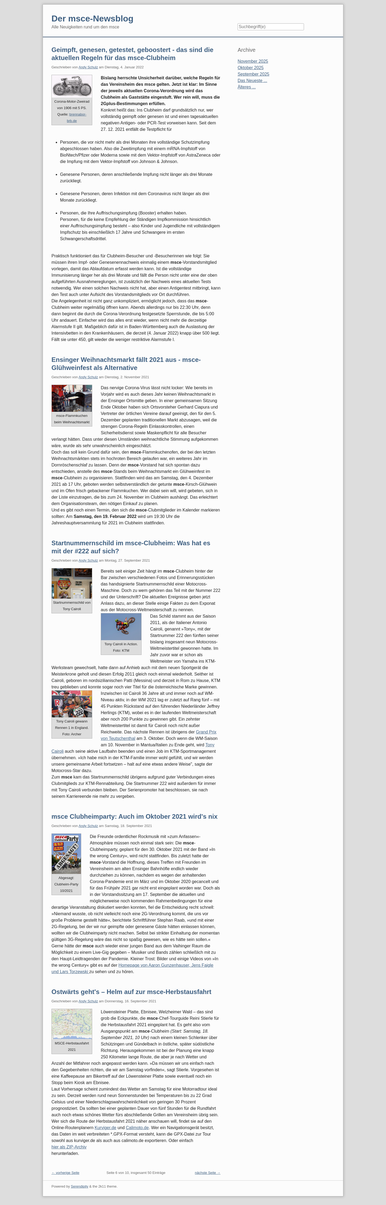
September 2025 (253, 74)
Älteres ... (246, 87)
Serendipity (79, 1186)
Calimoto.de (137, 1127)
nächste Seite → (207, 1173)
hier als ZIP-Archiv (69, 1147)
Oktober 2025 (250, 67)
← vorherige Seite (65, 1173)
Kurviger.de (105, 1127)
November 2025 (252, 61)
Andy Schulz (88, 67)
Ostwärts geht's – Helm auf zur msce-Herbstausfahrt (131, 991)
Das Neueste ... (252, 80)
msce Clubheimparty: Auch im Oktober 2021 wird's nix (134, 816)
